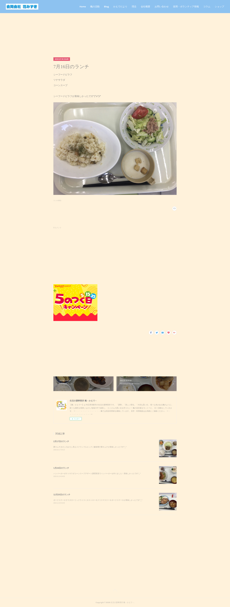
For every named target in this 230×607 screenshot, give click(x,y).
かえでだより (120, 6)
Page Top (115, 590)
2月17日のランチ (61, 441)
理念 (134, 6)
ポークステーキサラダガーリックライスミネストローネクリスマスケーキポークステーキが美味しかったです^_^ (97, 500)
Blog (106, 6)
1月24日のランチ (61, 468)
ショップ (219, 6)
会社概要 (145, 6)
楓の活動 (95, 6)
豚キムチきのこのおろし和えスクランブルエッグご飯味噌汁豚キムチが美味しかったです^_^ (89, 447)
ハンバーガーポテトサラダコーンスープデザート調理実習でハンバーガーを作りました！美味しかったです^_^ (97, 474)
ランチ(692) (57, 200)
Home (83, 6)
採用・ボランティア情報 (186, 6)
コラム (206, 6)
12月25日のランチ (61, 494)
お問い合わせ (162, 6)
